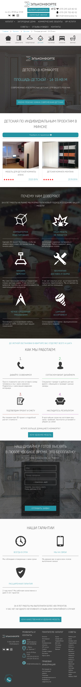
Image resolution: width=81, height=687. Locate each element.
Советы (25, 27)
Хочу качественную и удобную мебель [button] (40, 619)
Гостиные (58, 645)
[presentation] (41, 496)
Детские (26, 31)
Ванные (57, 649)
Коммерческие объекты (50, 21)
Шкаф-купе (59, 639)
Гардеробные (59, 641)
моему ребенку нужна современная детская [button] (40, 102)
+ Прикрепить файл (41, 482)
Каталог (10, 21)
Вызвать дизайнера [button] (38, 10)
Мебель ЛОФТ (72, 676)
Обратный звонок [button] (38, 15)
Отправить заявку (40, 508)
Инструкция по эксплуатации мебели (46, 671)
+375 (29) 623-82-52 (33, 656)
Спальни (58, 647)
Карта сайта (46, 655)
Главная (5, 31)
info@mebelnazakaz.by (34, 664)
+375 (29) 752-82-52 (33, 658)
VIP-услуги (70, 21)
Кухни (57, 637)
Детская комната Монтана (60, 171)
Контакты (56, 27)
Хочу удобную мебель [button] (40, 435)
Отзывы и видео (40, 27)
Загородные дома (27, 21)
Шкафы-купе (72, 641)
